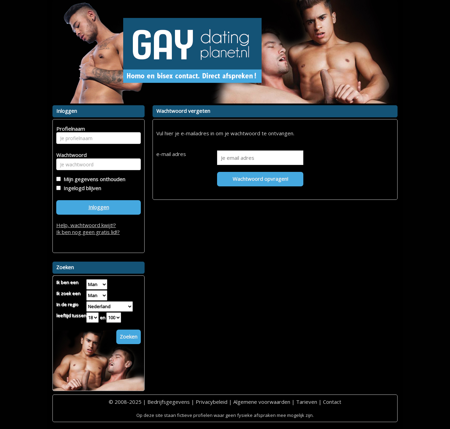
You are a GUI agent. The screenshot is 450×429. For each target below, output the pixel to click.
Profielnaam (69, 128)
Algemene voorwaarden (261, 401)
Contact (332, 401)
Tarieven (306, 401)
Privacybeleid (211, 401)
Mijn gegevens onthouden (93, 179)
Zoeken (128, 336)
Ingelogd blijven (81, 188)
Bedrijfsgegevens (168, 401)
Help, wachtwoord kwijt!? (86, 225)
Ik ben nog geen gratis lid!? (88, 231)
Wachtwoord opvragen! (260, 178)
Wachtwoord (69, 155)
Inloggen (98, 207)
